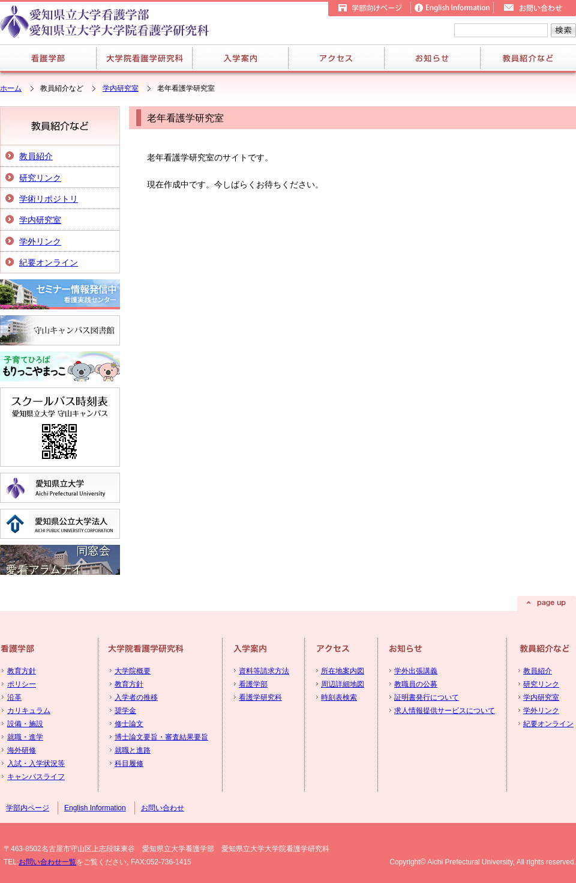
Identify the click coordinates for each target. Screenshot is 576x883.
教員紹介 (36, 156)
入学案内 (240, 58)
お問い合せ (534, 8)
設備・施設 (25, 724)
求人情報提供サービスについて (444, 710)
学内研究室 (121, 88)
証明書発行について (426, 697)
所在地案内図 (342, 671)
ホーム (11, 88)
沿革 (14, 697)
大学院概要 (133, 671)
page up (546, 603)
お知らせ (432, 58)
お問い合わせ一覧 (47, 862)
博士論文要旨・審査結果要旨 (161, 737)
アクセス (336, 58)
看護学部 (48, 58)
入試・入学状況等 (36, 763)
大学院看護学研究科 (144, 58)
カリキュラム (28, 710)
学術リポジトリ (48, 199)
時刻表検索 (339, 697)
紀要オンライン (48, 262)
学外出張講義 (415, 671)
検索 (563, 30)
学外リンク (40, 241)
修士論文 (129, 724)
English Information (451, 8)
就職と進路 (133, 750)
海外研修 (21, 750)
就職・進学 (25, 737)
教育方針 (21, 671)
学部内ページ (27, 808)
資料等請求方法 (264, 671)
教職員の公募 (415, 684)
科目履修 (129, 763)
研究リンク (40, 178)
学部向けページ (369, 8)
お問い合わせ (162, 808)
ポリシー (21, 684)
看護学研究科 (260, 697)
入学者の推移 (136, 697)
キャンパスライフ (36, 776)
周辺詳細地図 (342, 684)
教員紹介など (528, 58)
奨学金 (125, 710)
